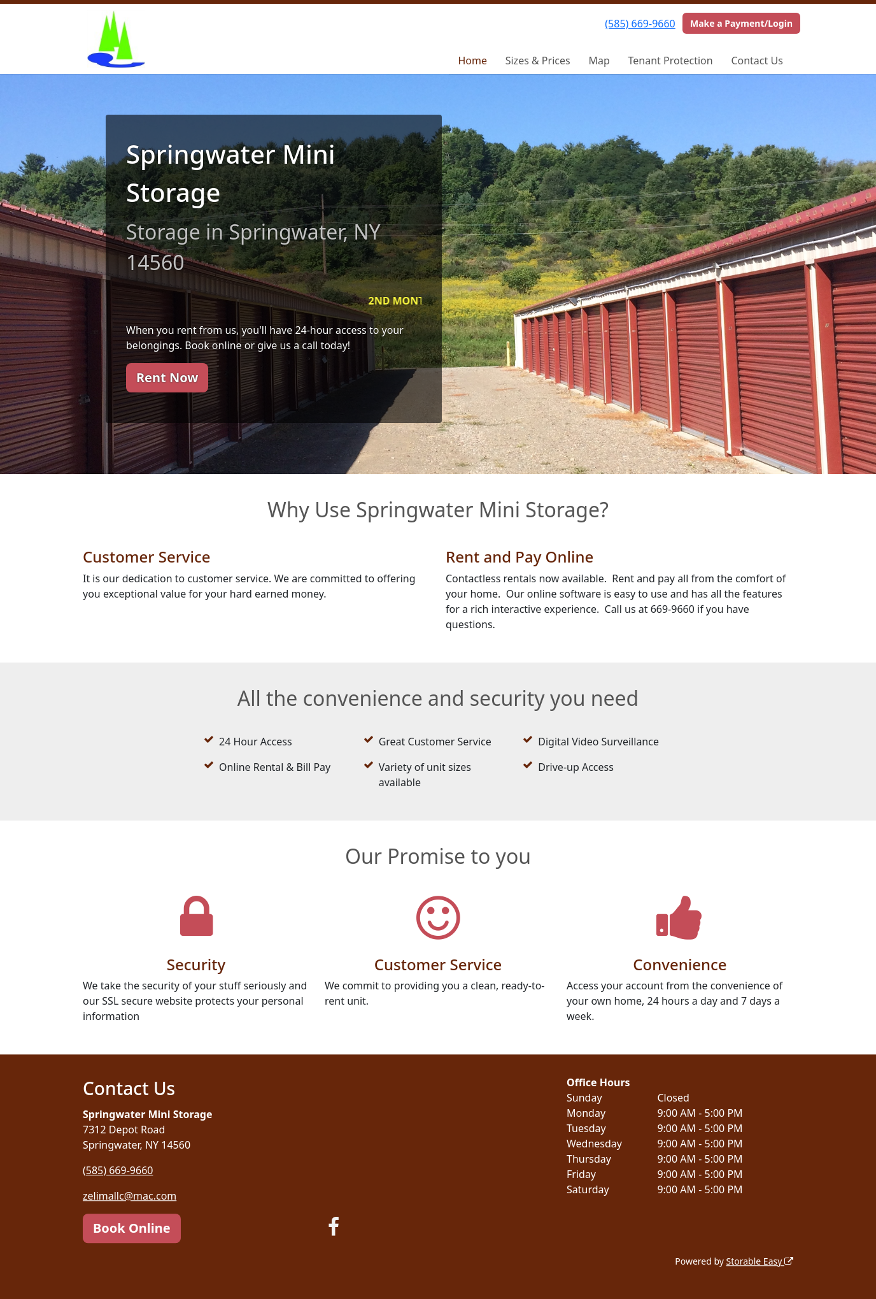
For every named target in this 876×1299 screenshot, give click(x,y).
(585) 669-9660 (640, 24)
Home (472, 61)
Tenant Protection (670, 61)
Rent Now (167, 377)
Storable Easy (759, 1261)
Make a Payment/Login (741, 23)
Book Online (132, 1228)
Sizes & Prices (537, 61)
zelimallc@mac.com (129, 1196)
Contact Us (756, 61)
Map (598, 61)
